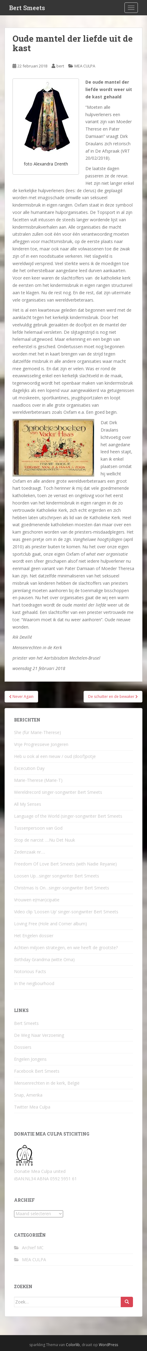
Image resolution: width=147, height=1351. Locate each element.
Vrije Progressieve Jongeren (41, 744)
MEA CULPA (84, 66)
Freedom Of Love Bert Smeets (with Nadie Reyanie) (65, 864)
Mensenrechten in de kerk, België (47, 1083)
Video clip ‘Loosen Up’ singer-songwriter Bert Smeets (66, 912)
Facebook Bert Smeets (36, 1071)
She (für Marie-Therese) (37, 732)
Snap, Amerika (28, 1095)
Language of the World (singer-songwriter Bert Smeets (68, 816)
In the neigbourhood (34, 983)
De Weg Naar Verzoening (39, 1035)
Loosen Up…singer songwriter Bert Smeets (56, 876)
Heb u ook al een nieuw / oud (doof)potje (55, 756)
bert (60, 66)
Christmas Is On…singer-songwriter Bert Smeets (61, 888)
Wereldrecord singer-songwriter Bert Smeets (58, 792)
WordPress (108, 1344)
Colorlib (73, 1344)
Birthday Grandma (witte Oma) (44, 959)
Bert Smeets (27, 8)
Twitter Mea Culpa (32, 1107)
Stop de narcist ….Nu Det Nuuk (44, 840)
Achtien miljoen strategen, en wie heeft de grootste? (66, 947)
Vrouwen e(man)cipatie (36, 900)
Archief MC (33, 1247)
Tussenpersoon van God (38, 828)
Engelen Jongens (30, 1059)
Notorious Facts (30, 971)
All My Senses (27, 804)
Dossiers (22, 1047)
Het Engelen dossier (33, 935)
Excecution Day (29, 768)
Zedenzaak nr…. (29, 852)
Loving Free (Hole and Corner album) (50, 924)
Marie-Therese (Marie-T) (38, 780)
